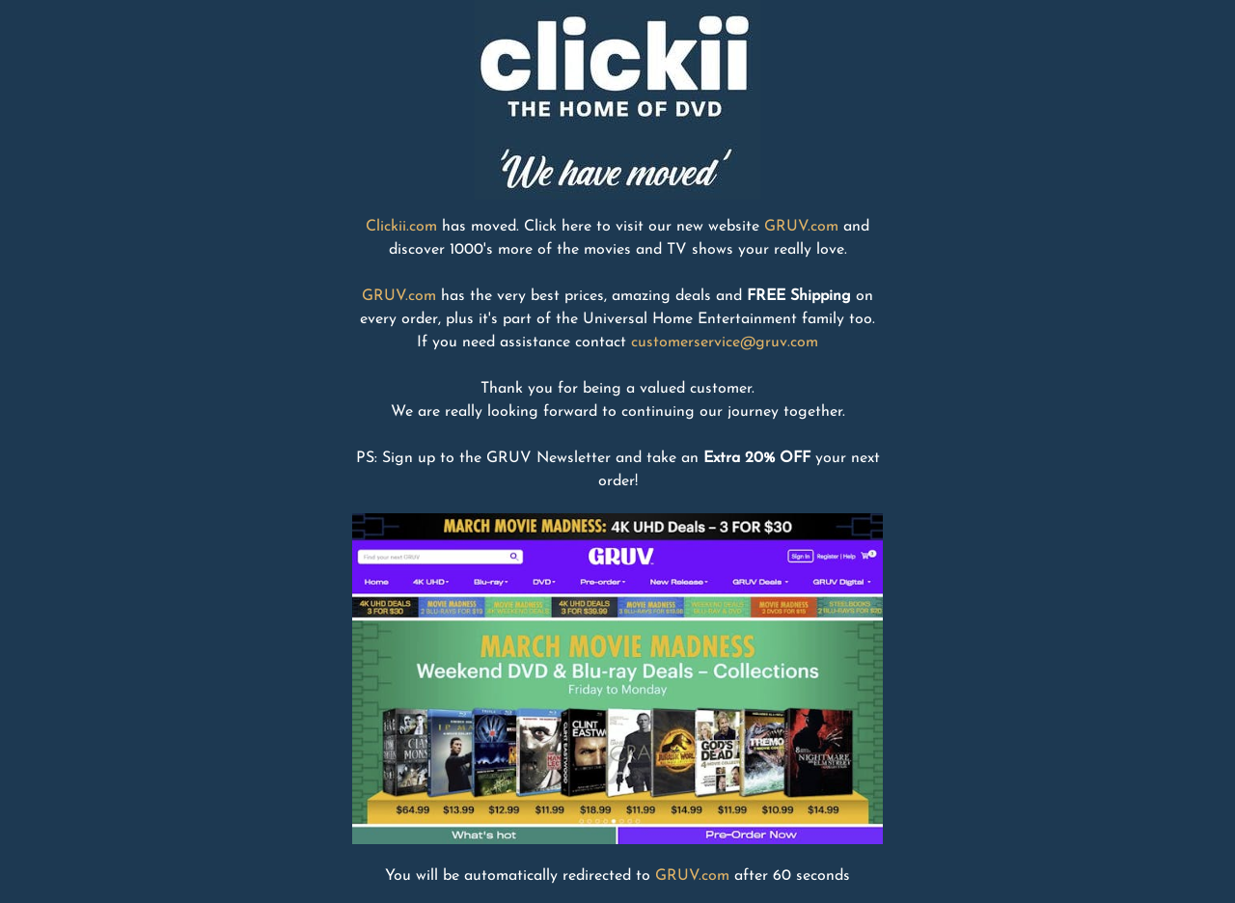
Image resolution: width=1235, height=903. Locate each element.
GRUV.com (801, 226)
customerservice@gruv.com (724, 342)
